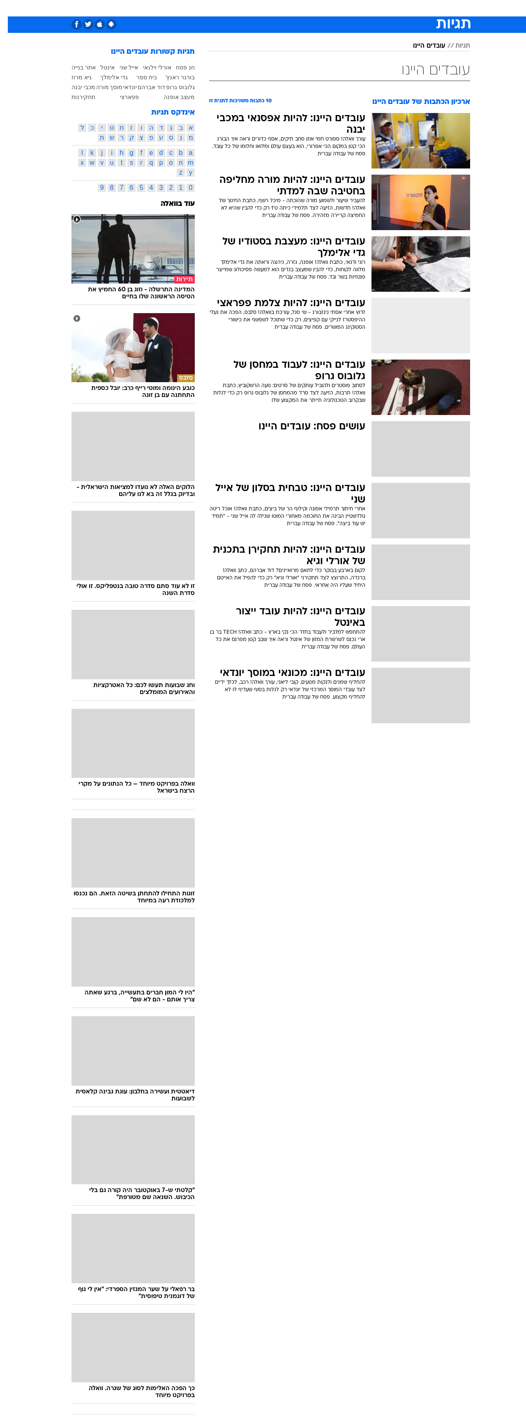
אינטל (99, 67)
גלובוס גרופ (172, 87)
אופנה (169, 8)
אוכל (283, 8)
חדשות (408, 8)
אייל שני (121, 67)
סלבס (328, 8)
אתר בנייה (76, 67)
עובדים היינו (421, 46)
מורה (94, 87)
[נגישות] (11, 8)
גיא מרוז (74, 77)
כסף (305, 8)
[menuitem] (403, 8)
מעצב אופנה (171, 97)
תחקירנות (76, 97)
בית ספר (139, 77)
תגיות (455, 46)
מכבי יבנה (76, 87)
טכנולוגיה (199, 8)
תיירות (230, 8)
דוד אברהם (143, 87)
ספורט (380, 8)
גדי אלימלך (106, 77)
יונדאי (122, 87)
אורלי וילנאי (149, 67)
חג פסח (177, 67)
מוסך (108, 87)
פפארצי (121, 97)
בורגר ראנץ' (172, 77)
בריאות (258, 8)
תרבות (353, 8)
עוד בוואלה (170, 204)
